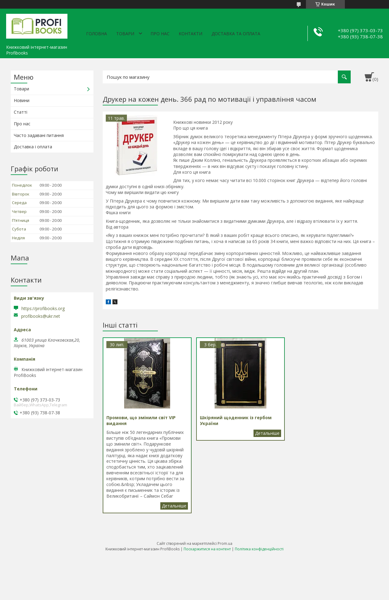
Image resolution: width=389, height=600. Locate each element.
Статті (20, 112)
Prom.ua (225, 543)
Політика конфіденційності (259, 549)
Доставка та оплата (236, 33)
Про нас (160, 33)
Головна (96, 33)
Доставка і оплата (33, 147)
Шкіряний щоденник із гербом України (267, 433)
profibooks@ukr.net (40, 316)
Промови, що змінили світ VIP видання (174, 506)
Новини (21, 100)
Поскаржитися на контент (207, 549)
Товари (125, 33)
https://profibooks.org (43, 308)
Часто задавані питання (39, 135)
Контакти (190, 33)
